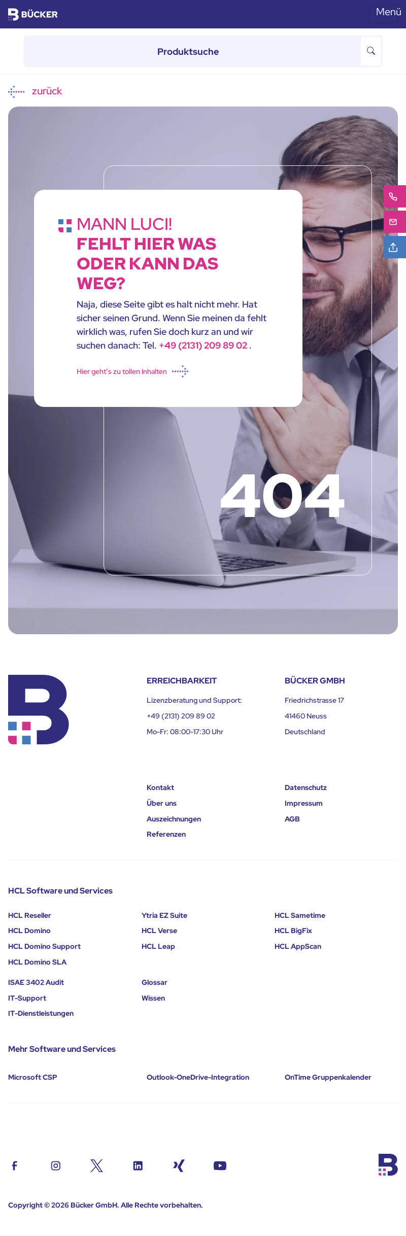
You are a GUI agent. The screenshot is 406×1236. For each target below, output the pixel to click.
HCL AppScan (298, 946)
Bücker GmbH (94, 1205)
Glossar (154, 982)
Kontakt (160, 787)
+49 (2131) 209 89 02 (204, 345)
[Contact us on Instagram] (55, 1165)
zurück (35, 91)
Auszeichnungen (174, 818)
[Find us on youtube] (220, 1165)
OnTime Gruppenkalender (328, 1077)
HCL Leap (158, 946)
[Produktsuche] (192, 51)
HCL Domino (29, 930)
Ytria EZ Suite (164, 915)
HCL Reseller (29, 915)
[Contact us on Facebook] (14, 1165)
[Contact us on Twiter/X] (96, 1165)
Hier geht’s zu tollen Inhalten (133, 371)
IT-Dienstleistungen (41, 1013)
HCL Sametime (300, 915)
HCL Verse (159, 930)
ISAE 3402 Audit (36, 982)
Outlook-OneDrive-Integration (198, 1077)
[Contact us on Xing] (179, 1165)
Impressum (304, 803)
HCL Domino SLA (37, 962)
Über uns (162, 803)
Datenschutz (306, 787)
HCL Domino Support (44, 946)
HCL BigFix (293, 930)
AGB (292, 818)
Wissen (153, 998)
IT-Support (27, 998)
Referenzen (166, 834)
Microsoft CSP (32, 1077)
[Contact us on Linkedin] (137, 1165)
